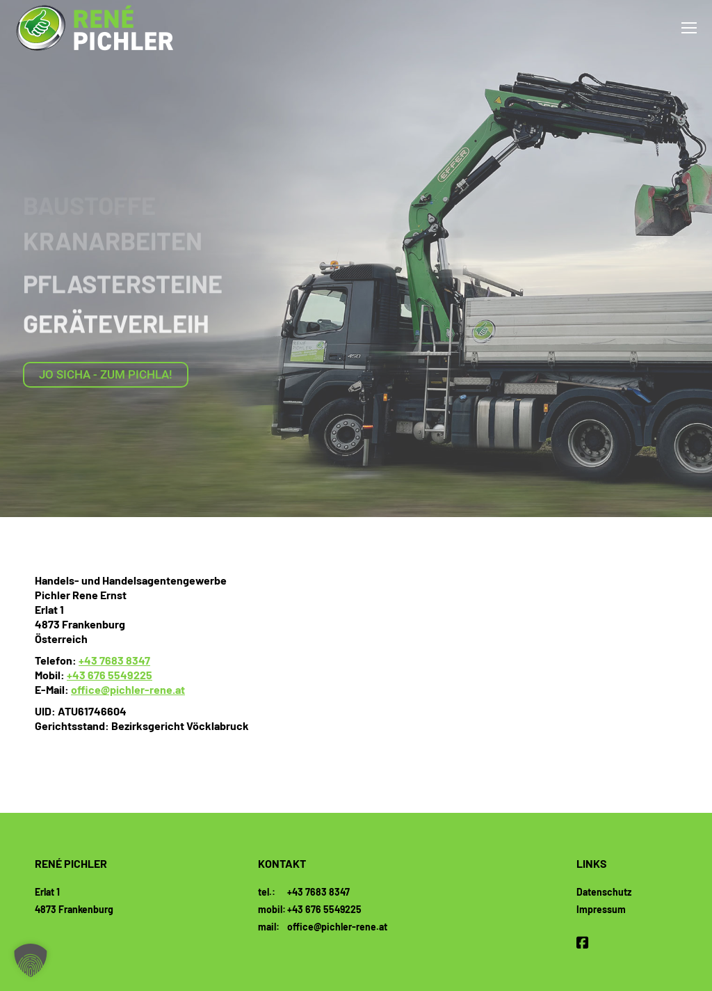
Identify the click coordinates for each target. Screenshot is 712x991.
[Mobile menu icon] (689, 28)
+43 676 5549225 (109, 674)
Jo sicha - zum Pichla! (105, 374)
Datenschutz (603, 892)
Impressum (601, 909)
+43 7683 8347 (114, 660)
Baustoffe (89, 202)
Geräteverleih (116, 313)
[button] (30, 960)
